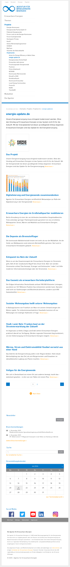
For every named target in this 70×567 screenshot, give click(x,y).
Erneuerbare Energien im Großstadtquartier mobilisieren (34, 213)
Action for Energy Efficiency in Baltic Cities (22, 55)
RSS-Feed (10, 520)
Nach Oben (36, 394)
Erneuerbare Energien (13, 16)
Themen (7, 20)
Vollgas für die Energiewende (21, 370)
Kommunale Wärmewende (17, 74)
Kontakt (13, 2)
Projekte (7, 25)
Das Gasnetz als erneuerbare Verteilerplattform (30, 280)
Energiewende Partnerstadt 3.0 (16, 30)
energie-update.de (14, 57)
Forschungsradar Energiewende (19, 64)
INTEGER (11, 71)
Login (6, 2)
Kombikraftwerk (14, 78)
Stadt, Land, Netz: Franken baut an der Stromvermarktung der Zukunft (25, 325)
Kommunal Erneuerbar (16, 81)
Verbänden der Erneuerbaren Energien (22, 550)
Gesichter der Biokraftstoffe (15, 50)
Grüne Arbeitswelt (14, 69)
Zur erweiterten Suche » (14, 455)
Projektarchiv (10, 53)
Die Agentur (9, 98)
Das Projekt (12, 154)
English (27, 2)
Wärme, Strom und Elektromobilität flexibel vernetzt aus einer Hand (34, 348)
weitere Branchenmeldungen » (16, 440)
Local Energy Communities (17, 83)
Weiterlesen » (49, 166)
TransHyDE (12, 90)
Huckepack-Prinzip (13, 39)
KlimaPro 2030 (13, 76)
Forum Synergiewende (14, 36)
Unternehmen (55, 547)
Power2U (12, 85)
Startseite (23, 109)
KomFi (9, 41)
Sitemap (17, 520)
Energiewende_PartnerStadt (18, 60)
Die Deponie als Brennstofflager (22, 236)
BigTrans (9, 48)
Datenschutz (25, 520)
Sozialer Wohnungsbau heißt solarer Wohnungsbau (31, 303)
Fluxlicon (12, 67)
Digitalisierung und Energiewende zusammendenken (32, 195)
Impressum (34, 520)
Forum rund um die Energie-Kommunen (19, 34)
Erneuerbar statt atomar (16, 62)
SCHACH (9, 46)
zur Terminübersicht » (55, 497)
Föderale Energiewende (14, 32)
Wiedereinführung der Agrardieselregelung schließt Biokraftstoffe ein (31, 432)
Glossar (20, 2)
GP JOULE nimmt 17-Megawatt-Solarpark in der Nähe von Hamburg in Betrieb (33, 437)
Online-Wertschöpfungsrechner (16, 44)
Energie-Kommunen (13, 27)
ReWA (11, 88)
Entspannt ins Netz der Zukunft (21, 257)
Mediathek (8, 94)
